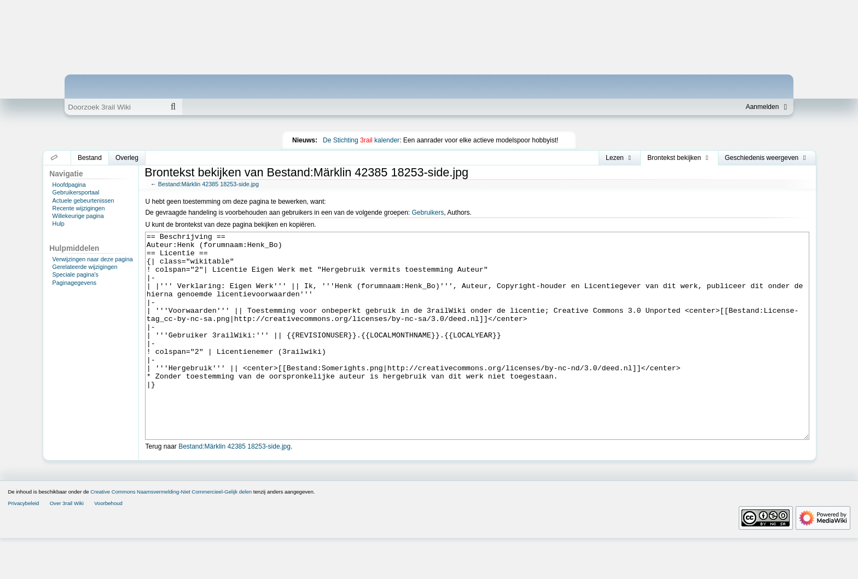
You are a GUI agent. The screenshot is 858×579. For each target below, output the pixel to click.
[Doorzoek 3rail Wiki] (114, 107)
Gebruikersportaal (76, 192)
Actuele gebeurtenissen (83, 200)
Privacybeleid (23, 544)
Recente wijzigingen (79, 208)
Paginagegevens (74, 282)
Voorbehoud (108, 544)
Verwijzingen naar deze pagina (93, 259)
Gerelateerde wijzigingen (85, 266)
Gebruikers (427, 212)
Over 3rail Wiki (67, 544)
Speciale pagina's (75, 274)
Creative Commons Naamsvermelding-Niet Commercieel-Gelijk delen (171, 533)
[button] (54, 158)
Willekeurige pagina (78, 216)
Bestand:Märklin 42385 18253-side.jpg (208, 184)
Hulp (59, 223)
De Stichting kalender (361, 140)
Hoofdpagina (69, 184)
